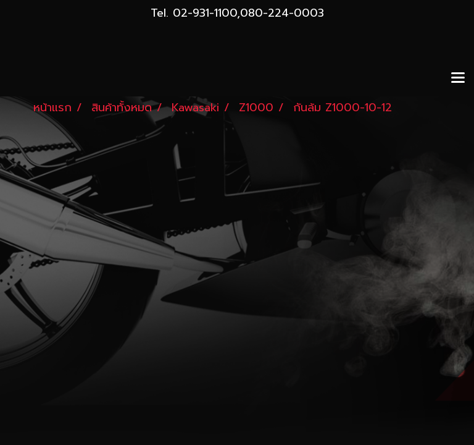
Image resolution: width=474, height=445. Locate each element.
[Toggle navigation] (458, 78)
